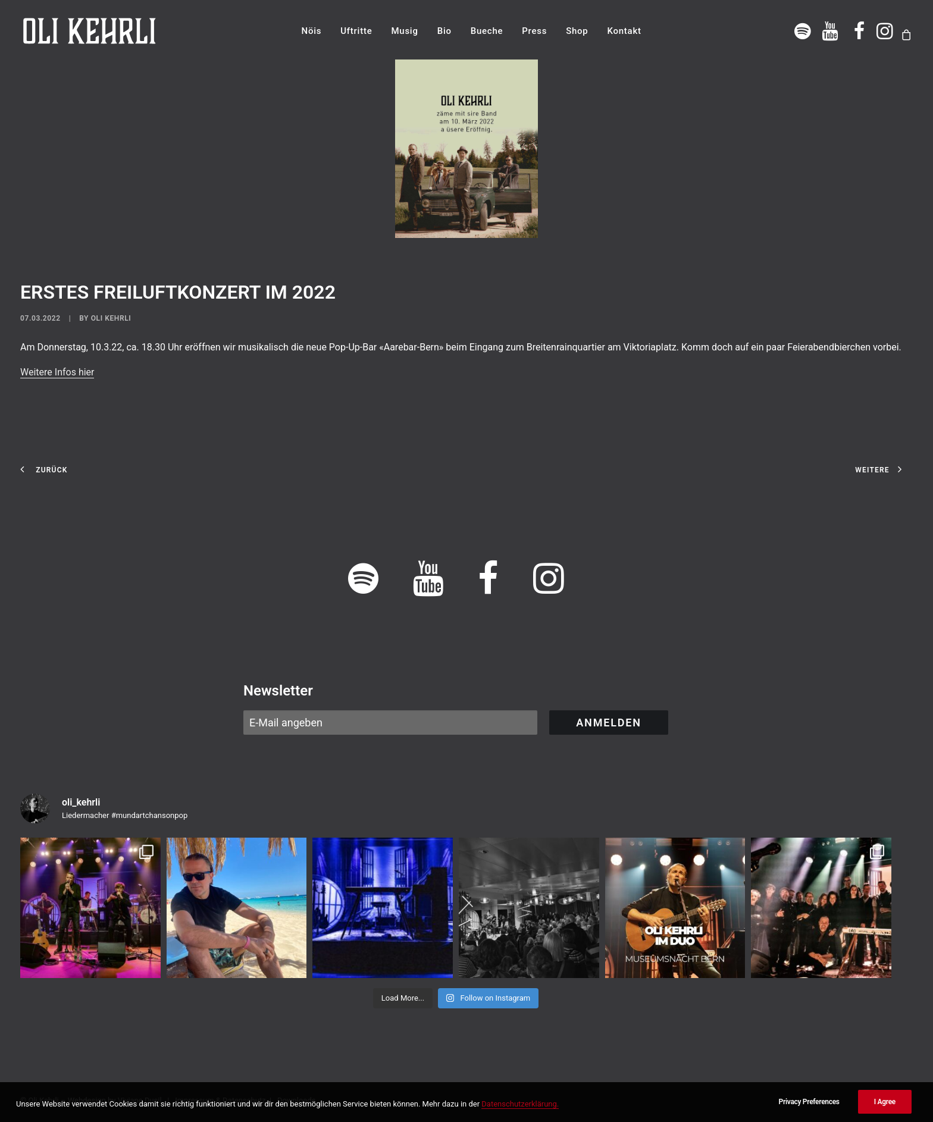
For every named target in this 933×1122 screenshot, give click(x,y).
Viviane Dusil (140, 1100)
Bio (444, 31)
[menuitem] (311, 31)
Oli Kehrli (111, 318)
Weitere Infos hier (57, 372)
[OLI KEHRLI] (89, 31)
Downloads (296, 1100)
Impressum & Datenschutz (220, 1100)
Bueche (487, 31)
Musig (404, 31)
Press (534, 31)
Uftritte (356, 31)
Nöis (312, 31)
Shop (577, 31)
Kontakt (624, 31)
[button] (803, 31)
